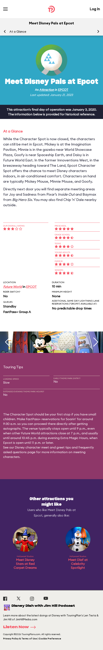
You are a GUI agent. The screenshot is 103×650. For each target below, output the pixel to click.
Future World (12, 287)
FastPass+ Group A (17, 312)
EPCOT (63, 90)
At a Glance (17, 31)
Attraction (46, 90)
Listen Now (20, 627)
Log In (95, 9)
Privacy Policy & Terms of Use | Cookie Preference (32, 638)
